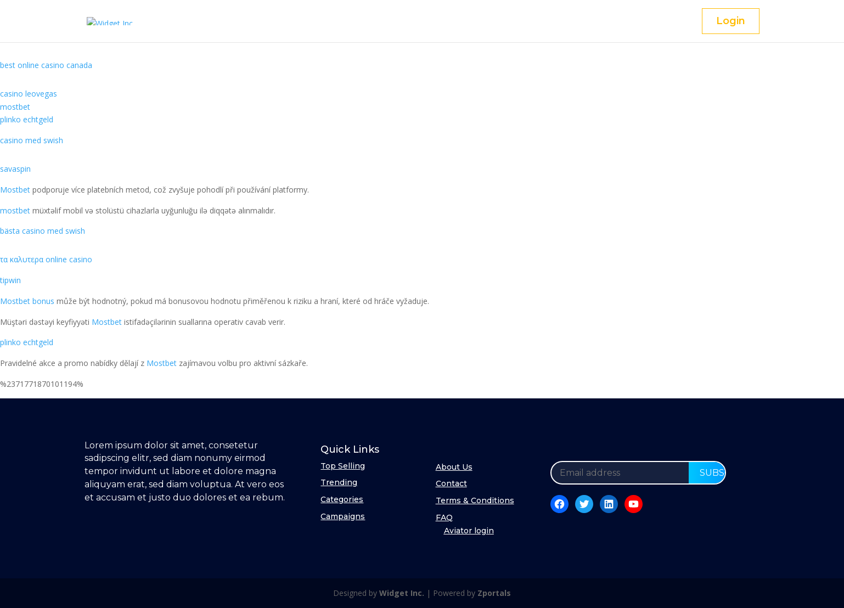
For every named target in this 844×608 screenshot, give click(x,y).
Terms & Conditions (475, 500)
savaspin (15, 169)
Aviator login (469, 531)
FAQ (444, 517)
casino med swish (31, 140)
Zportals (494, 593)
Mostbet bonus (27, 301)
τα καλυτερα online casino (46, 259)
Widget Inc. (401, 593)
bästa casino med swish (42, 231)
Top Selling (342, 466)
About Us (454, 467)
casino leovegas (28, 93)
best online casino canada (46, 65)
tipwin (10, 280)
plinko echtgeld (26, 119)
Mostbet (15, 189)
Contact (451, 483)
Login (730, 21)
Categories (341, 499)
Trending (338, 482)
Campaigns (342, 516)
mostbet (15, 107)
